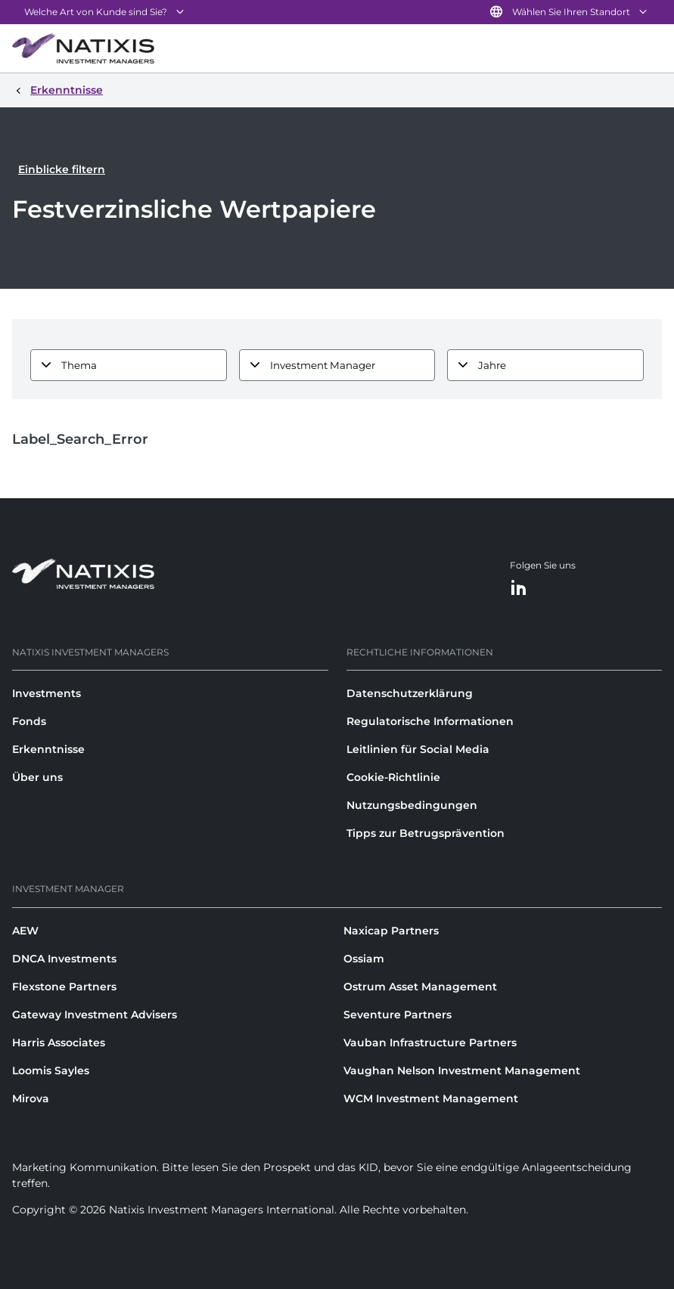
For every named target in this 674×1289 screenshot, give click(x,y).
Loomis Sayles (50, 1070)
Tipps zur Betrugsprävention (425, 833)
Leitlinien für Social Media (417, 749)
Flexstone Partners (64, 986)
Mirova (30, 1098)
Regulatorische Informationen (430, 721)
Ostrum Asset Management (420, 986)
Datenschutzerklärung (409, 693)
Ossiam (363, 958)
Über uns (37, 777)
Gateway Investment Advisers (94, 1014)
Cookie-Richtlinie (393, 777)
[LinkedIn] (519, 588)
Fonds (29, 721)
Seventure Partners (397, 1014)
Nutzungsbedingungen (411, 805)
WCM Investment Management (430, 1098)
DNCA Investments (64, 958)
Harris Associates (58, 1042)
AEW (25, 930)
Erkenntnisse (48, 749)
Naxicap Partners (391, 930)
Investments (46, 693)
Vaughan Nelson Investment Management (461, 1070)
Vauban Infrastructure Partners (430, 1042)
